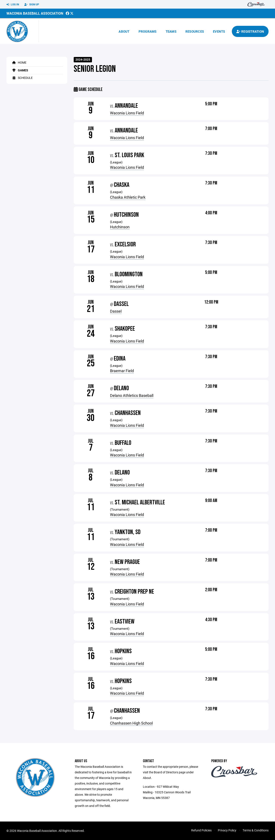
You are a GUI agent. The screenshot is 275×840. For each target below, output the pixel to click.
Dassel (116, 311)
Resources (194, 31)
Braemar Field (122, 370)
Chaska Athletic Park (127, 197)
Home (18, 62)
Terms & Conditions (256, 830)
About (124, 31)
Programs (148, 31)
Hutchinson (120, 226)
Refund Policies (201, 830)
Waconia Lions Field (127, 112)
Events (219, 31)
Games (19, 70)
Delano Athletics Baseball (131, 395)
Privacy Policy (227, 830)
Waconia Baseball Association (34, 13)
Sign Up (31, 4)
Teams (171, 31)
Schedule (22, 78)
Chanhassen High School (131, 723)
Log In (12, 4)
